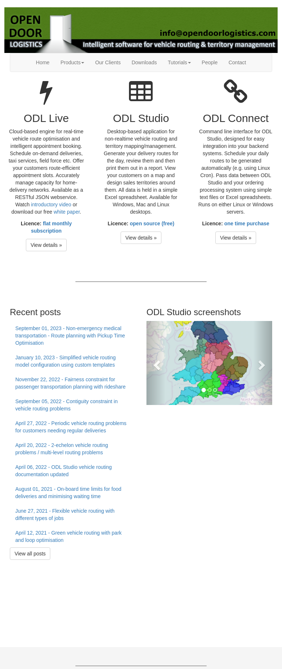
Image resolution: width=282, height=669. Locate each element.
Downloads (144, 62)
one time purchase (246, 223)
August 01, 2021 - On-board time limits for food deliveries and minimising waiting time (68, 492)
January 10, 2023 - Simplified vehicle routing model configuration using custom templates (65, 361)
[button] (155, 363)
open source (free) (152, 223)
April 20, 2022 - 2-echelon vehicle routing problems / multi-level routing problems (61, 448)
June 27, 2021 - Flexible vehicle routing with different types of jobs (64, 514)
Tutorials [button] (179, 62)
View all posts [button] (30, 554)
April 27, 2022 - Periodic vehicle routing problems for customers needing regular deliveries (70, 426)
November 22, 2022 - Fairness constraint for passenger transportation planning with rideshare (70, 383)
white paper (67, 212)
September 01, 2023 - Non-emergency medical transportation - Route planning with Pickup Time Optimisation (70, 335)
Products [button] (72, 62)
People (210, 62)
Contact (237, 62)
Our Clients (108, 62)
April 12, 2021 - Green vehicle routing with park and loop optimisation (68, 536)
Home (43, 62)
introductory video (51, 204)
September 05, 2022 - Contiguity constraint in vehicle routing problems (66, 405)
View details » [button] (46, 245)
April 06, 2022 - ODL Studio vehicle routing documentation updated (63, 470)
